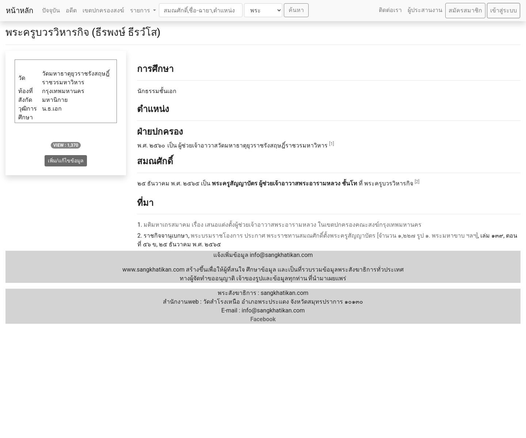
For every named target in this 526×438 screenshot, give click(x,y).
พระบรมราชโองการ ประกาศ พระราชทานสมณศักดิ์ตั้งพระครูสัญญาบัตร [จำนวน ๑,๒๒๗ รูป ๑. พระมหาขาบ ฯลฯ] (334, 235)
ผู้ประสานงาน (425, 10)
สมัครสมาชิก (465, 10)
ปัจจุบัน (51, 10)
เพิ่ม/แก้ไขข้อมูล (66, 161)
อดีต (71, 10)
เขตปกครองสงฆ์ (103, 10)
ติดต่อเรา (390, 10)
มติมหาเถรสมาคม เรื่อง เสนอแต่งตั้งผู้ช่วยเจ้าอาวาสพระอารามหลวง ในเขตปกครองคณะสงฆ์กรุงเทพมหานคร (283, 224)
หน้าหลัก (19, 10)
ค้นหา (296, 10)
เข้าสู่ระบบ (503, 10)
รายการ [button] (141, 10)
